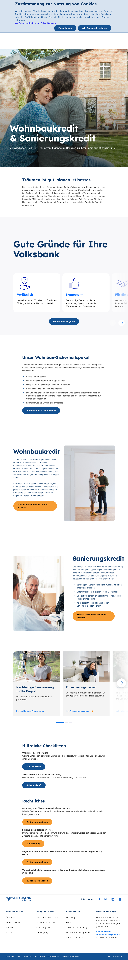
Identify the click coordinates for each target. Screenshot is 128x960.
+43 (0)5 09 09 (103, 931)
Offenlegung (42, 932)
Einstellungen (65, 28)
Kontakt (69, 922)
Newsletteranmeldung (76, 927)
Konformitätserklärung (70, 956)
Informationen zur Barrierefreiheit (47, 956)
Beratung (70, 917)
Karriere (10, 927)
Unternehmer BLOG (45, 922)
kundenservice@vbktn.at (108, 934)
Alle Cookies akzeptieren (94, 28)
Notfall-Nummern (74, 937)
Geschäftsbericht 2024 (47, 917)
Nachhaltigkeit (43, 927)
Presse (9, 932)
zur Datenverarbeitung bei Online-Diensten (35, 23)
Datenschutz (27, 956)
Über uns (10, 917)
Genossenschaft (13, 922)
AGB (18, 956)
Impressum (10, 956)
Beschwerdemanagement (78, 932)
